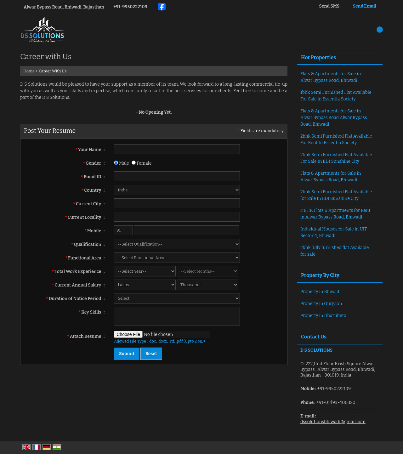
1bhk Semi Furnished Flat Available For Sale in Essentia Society (336, 96)
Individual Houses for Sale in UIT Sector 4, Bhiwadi (333, 232)
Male (121, 163)
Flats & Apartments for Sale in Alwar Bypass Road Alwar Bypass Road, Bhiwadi (333, 117)
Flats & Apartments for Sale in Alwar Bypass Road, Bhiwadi (330, 77)
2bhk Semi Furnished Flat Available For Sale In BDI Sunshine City (336, 158)
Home (29, 71)
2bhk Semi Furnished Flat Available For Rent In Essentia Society (336, 139)
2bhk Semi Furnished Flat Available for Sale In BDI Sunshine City (336, 195)
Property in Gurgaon (321, 303)
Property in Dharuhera (323, 315)
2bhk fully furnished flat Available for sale (334, 251)
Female (141, 163)
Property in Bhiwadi (320, 291)
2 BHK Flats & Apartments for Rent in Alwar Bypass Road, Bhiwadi (335, 214)
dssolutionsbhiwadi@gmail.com (333, 421)
